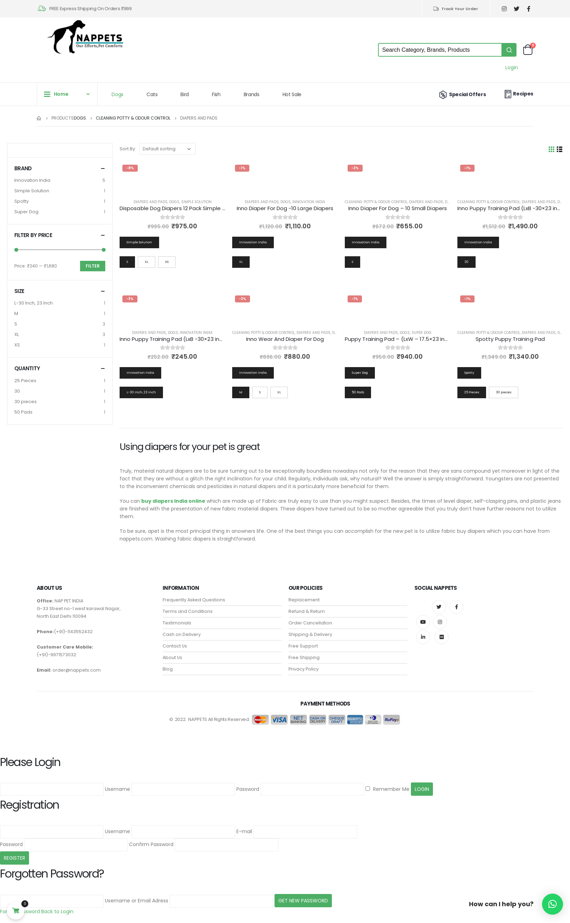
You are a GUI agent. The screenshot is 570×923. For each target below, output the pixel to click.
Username (117, 789)
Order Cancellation (310, 623)
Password (247, 789)
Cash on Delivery (182, 634)
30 (17, 391)
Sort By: (128, 148)
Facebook (456, 607)
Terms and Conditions (188, 611)
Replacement (304, 600)
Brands (251, 94)
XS (17, 345)
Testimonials (177, 623)
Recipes (518, 94)
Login (511, 67)
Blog (168, 669)
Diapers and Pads (151, 202)
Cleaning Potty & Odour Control (376, 202)
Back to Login (57, 911)
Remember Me (387, 789)
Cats (152, 94)
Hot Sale (292, 94)
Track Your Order (455, 9)
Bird (184, 94)
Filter (93, 266)
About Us (172, 657)
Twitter (439, 607)
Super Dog (422, 332)
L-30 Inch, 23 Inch (33, 303)
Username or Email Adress (136, 900)
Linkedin (423, 637)
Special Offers (461, 94)
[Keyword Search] (440, 50)
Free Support (303, 646)
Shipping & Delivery (310, 634)
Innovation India (308, 202)
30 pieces (25, 401)
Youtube (423, 622)
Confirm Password (151, 844)
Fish (216, 94)
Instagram (440, 622)
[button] (552, 904)
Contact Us (175, 646)
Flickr (442, 637)
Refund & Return (306, 611)
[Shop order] (167, 149)
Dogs (117, 94)
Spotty (21, 201)
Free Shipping (304, 657)
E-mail (244, 831)
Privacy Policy (303, 669)
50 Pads (23, 412)
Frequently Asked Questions (194, 600)
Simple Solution (196, 202)
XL (16, 334)
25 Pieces (25, 380)
